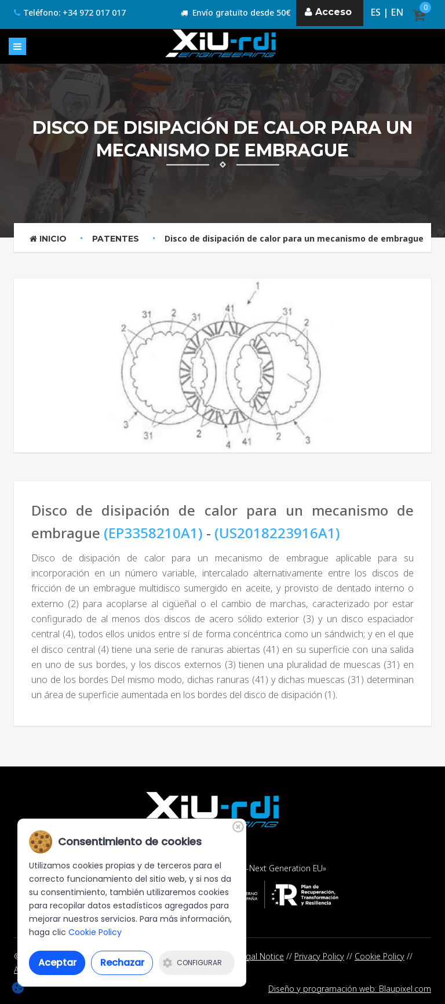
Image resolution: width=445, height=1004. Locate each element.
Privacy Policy (319, 956)
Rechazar (122, 962)
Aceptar (57, 962)
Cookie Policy (379, 956)
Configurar (192, 963)
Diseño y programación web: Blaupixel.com (349, 988)
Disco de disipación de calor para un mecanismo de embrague (294, 238)
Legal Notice (260, 956)
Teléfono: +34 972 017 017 (70, 12)
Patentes (115, 238)
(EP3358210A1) (153, 532)
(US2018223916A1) (277, 532)
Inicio (48, 238)
